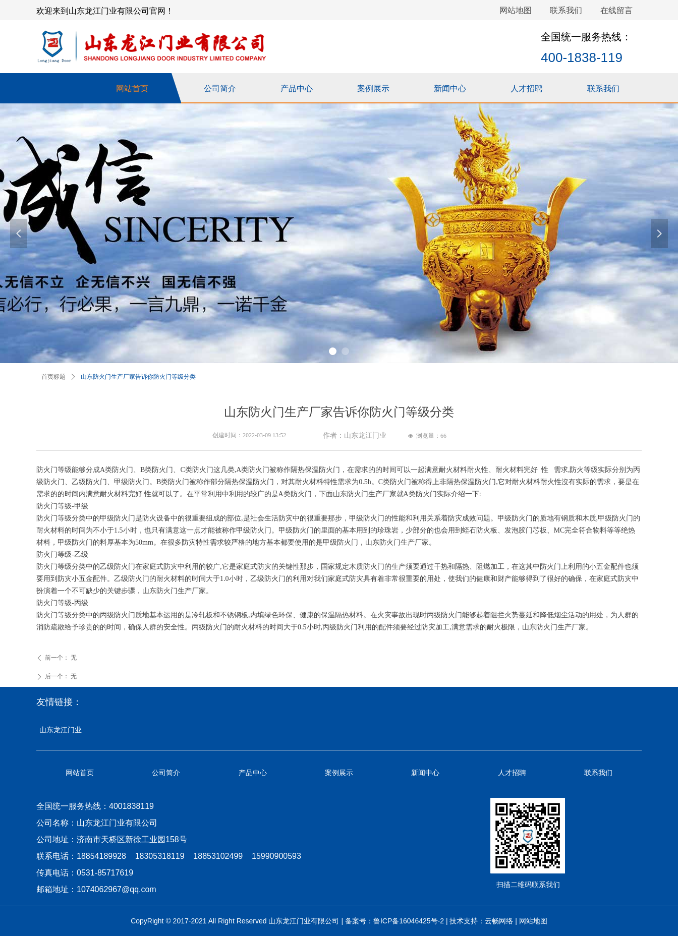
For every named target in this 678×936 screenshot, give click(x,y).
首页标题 (53, 376)
